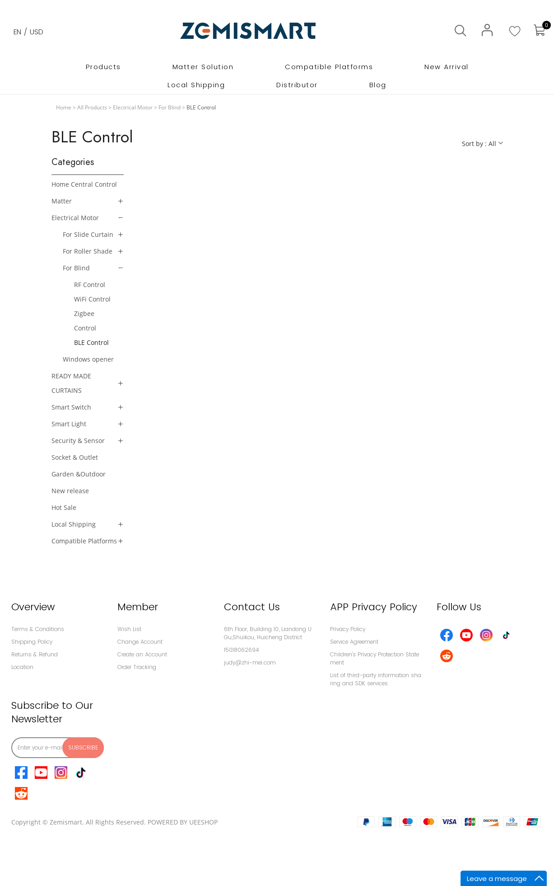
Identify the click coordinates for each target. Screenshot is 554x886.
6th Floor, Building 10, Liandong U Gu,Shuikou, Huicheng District (268, 633)
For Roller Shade (87, 251)
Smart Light (68, 423)
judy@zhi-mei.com (250, 662)
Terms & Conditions (37, 629)
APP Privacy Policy (373, 607)
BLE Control (91, 342)
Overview (33, 607)
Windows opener (88, 359)
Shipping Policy (31, 642)
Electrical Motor (133, 107)
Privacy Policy (347, 629)
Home (63, 107)
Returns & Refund (34, 654)
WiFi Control (92, 299)
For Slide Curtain (88, 234)
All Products (92, 107)
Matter (61, 201)
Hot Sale (63, 507)
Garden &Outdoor (78, 474)
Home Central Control (84, 184)
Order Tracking (136, 667)
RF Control (89, 284)
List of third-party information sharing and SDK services (375, 679)
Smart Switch (71, 407)
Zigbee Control (85, 320)
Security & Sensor (78, 440)
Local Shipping (73, 524)
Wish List (129, 629)
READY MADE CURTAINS (71, 383)
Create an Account (142, 654)
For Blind (169, 107)
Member (137, 607)
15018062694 (241, 650)
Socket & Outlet (74, 457)
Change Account (140, 642)
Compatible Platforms (84, 541)
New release (70, 490)
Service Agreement (354, 642)
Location (22, 667)
